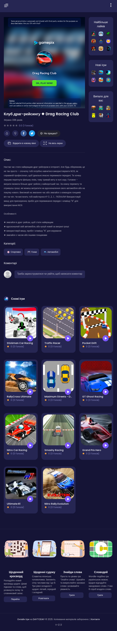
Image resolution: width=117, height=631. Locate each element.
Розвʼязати (43, 598)
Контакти (95, 619)
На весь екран (53, 143)
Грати (72, 595)
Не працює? (48, 133)
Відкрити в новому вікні (21, 143)
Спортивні (13, 251)
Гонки (32, 251)
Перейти (15, 599)
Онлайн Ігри (23, 619)
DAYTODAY (39, 619)
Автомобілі (50, 251)
